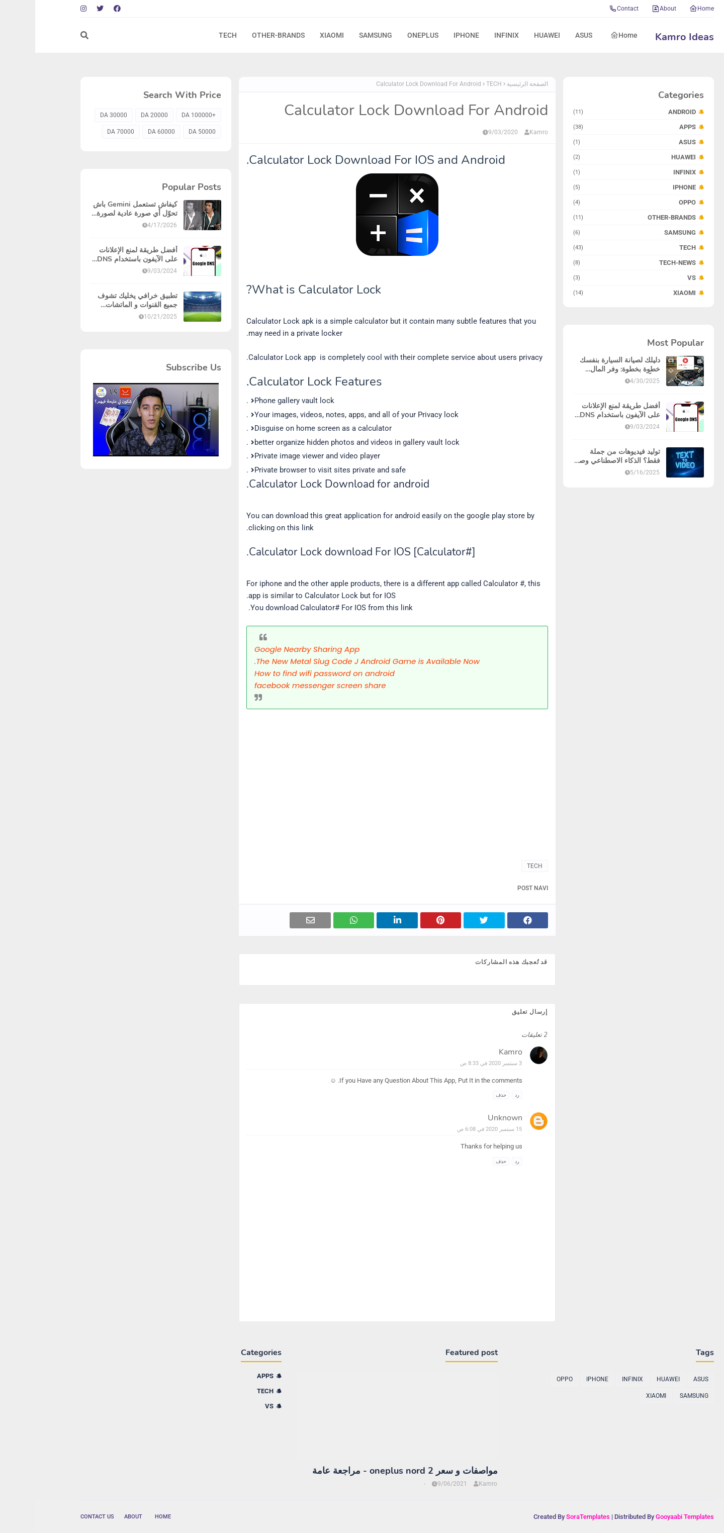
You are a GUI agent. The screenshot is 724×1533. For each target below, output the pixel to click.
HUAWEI (599, 157)
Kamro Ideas (649, 37)
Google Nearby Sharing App (271, 649)
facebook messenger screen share (285, 685)
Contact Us (62, 1516)
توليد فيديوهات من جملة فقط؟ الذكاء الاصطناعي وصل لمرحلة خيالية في (581, 456)
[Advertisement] (362, 779)
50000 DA (166, 131)
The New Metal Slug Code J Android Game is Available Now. (331, 661)
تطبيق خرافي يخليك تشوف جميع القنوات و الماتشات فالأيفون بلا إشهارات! (102, 301)
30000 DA (78, 115)
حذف (466, 1095)
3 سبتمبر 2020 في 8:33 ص (456, 1063)
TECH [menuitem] (193, 35)
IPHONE (599, 187)
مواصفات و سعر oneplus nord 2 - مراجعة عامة (370, 1471)
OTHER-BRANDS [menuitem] (243, 35)
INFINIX (599, 172)
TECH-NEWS (599, 262)
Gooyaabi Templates (649, 1516)
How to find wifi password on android (289, 673)
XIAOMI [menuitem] (297, 35)
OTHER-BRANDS (599, 217)
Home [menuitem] (588, 35)
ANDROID (599, 112)
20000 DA (119, 115)
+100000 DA (163, 115)
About (628, 9)
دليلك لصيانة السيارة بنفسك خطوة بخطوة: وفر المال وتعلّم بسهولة (585, 365)
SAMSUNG (599, 232)
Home (666, 9)
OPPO (599, 202)
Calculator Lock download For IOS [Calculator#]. (325, 552)
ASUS (599, 142)
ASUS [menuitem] (548, 35)
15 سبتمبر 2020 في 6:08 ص (454, 1129)
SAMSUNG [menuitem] (340, 35)
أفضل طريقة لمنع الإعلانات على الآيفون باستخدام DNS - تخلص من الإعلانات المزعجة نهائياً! (582, 411)
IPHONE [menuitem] (431, 35)
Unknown (469, 1117)
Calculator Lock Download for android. (302, 484)
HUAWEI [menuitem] (512, 35)
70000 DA (85, 131)
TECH (599, 247)
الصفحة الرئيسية (492, 83)
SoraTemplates (553, 1516)
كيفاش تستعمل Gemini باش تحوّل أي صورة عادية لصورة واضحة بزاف (100, 209)
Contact (588, 9)
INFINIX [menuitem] (471, 35)
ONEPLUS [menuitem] (387, 35)
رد (482, 1095)
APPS (599, 127)
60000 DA (126, 131)
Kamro (503, 132)
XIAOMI (599, 293)
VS (599, 277)
